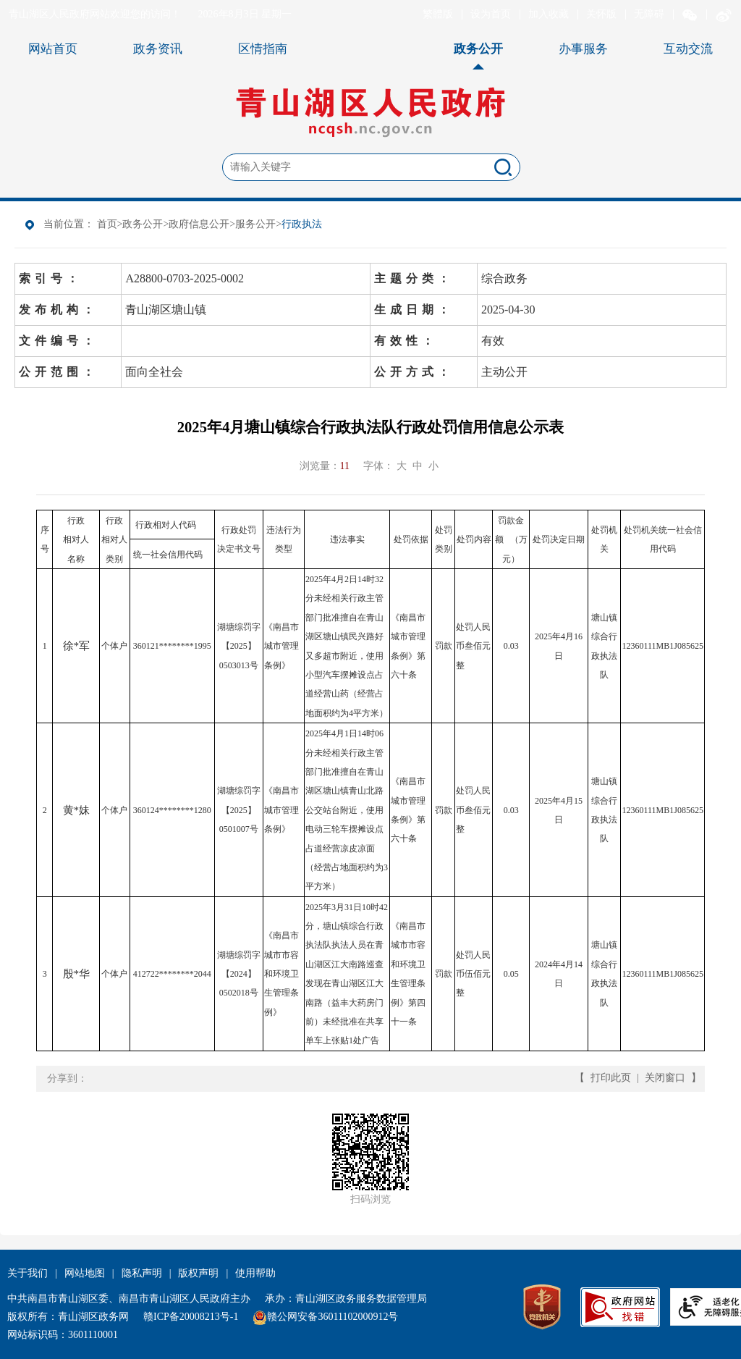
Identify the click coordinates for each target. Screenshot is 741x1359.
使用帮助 (255, 1273)
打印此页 (610, 1077)
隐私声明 (142, 1273)
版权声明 (198, 1273)
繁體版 (438, 14)
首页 (107, 224)
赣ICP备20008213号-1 (190, 1316)
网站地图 (84, 1273)
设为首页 (490, 14)
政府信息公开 (199, 224)
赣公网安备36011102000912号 (332, 1316)
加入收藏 (548, 14)
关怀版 (601, 14)
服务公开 (255, 224)
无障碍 (649, 14)
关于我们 (27, 1273)
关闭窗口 (665, 1077)
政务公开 (142, 224)
